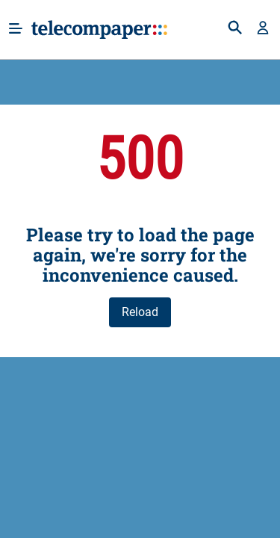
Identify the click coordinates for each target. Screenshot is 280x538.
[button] (263, 29)
